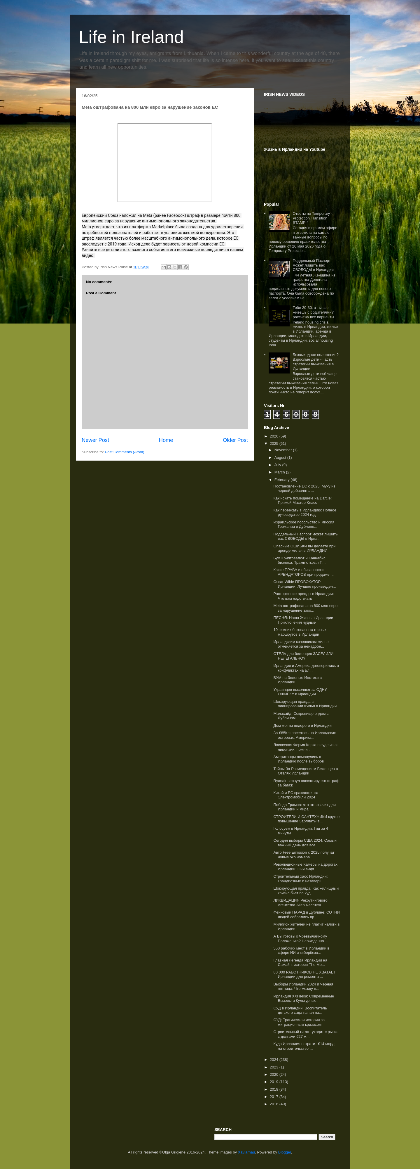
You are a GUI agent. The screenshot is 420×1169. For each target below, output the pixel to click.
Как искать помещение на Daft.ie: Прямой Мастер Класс (302, 500)
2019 (274, 1082)
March (280, 472)
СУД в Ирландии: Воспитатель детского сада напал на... (300, 1010)
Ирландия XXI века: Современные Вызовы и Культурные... (303, 998)
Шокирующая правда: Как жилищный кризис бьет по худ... (306, 890)
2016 (274, 1104)
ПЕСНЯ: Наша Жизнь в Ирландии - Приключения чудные (304, 620)
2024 (274, 1059)
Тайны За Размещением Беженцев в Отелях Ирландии (305, 771)
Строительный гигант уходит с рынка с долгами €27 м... (305, 1034)
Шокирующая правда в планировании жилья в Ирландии (305, 703)
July (278, 465)
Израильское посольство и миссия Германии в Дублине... (303, 524)
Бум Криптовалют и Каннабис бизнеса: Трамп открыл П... (299, 560)
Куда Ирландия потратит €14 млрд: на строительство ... (304, 1046)
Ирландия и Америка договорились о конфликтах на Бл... (306, 667)
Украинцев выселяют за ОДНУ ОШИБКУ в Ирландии (300, 691)
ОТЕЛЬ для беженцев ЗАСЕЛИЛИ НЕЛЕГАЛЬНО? (303, 655)
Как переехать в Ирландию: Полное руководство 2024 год (304, 512)
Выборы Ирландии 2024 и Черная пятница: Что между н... (303, 986)
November (283, 450)
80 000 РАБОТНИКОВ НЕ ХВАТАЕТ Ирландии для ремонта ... (304, 974)
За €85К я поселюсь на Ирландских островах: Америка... (304, 735)
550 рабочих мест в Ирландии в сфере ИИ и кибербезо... (301, 950)
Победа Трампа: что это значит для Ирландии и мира (304, 807)
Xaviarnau (246, 1152)
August (280, 457)
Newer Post (95, 440)
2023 (274, 1067)
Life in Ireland (131, 37)
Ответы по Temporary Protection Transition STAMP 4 (311, 218)
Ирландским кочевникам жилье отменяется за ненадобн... (300, 644)
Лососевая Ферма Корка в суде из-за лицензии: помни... (305, 747)
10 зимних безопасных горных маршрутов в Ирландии (299, 632)
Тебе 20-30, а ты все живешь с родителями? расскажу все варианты (313, 312)
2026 (274, 436)
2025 (274, 443)
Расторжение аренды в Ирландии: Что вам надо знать (303, 596)
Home (166, 440)
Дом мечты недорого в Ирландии (302, 725)
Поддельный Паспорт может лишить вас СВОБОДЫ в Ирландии (313, 265)
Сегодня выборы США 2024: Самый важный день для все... (305, 842)
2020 (274, 1074)
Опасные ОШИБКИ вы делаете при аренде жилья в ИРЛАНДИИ (304, 548)
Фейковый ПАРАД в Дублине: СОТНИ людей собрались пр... (306, 914)
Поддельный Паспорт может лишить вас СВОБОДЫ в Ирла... (305, 536)
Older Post (235, 440)
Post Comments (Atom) (124, 452)
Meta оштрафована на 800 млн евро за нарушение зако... (305, 608)
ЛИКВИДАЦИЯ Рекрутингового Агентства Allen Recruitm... (300, 902)
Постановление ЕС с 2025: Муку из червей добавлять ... (304, 488)
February (282, 480)
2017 (274, 1096)
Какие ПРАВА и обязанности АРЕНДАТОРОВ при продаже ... (303, 572)
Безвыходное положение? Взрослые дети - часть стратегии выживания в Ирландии (315, 361)
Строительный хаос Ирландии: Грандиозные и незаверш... (300, 878)
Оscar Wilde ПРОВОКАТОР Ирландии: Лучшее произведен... (304, 584)
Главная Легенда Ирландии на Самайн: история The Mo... (300, 962)
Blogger (284, 1152)
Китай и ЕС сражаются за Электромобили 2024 (295, 795)
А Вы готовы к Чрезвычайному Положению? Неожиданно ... (300, 938)
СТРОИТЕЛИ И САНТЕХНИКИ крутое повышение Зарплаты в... (306, 819)
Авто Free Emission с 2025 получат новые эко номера (303, 854)
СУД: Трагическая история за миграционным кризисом (299, 1022)
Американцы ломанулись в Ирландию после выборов (298, 759)
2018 (274, 1089)
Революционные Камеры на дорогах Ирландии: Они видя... (305, 866)
